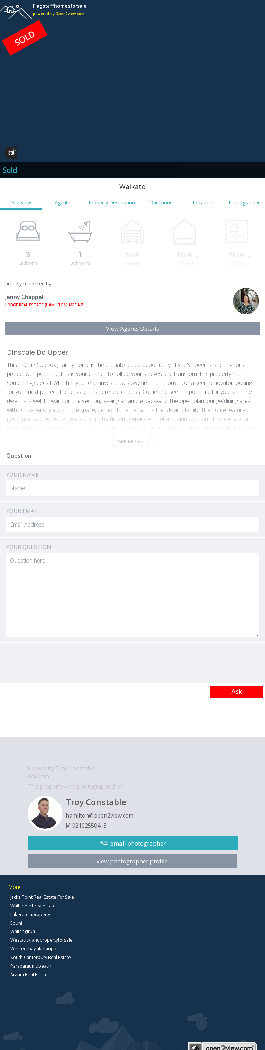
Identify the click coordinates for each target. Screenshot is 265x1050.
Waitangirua (22, 931)
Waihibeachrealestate (33, 905)
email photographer (138, 843)
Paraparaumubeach (30, 966)
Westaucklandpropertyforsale (41, 940)
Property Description (112, 202)
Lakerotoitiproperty (30, 914)
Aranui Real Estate (29, 974)
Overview (20, 202)
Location (202, 202)
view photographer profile (132, 861)
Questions (160, 202)
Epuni (16, 923)
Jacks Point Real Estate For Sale (42, 897)
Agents (62, 202)
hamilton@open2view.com (100, 815)
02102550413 (89, 825)
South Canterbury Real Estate (40, 957)
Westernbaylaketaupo (33, 948)
